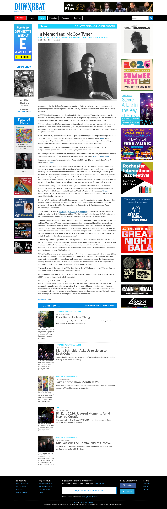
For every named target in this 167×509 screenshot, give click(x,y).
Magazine (53, 18)
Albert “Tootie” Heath (90, 38)
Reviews (77, 18)
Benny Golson (75, 38)
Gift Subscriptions (21, 486)
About (76, 502)
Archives (65, 18)
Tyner (102, 138)
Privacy (91, 502)
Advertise (146, 483)
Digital (24, 111)
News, (40, 38)
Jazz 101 (146, 489)
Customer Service (45, 489)
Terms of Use (83, 502)
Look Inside (24, 105)
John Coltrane (61, 38)
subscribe (20, 18)
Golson (105, 191)
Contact (146, 486)
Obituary (104, 38)
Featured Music (24, 121)
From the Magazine (73, 312)
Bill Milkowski (44, 40)
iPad (29, 111)
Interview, (60, 312)
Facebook (128, 485)
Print (18, 111)
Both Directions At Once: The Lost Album (73, 211)
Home (32, 18)
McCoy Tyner (48, 38)
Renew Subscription (45, 486)
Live (57, 408)
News (42, 18)
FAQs (41, 492)
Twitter (127, 491)
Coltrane (52, 163)
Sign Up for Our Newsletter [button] (89, 490)
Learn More (99, 483)
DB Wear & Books (21, 492)
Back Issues (19, 489)
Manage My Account (45, 483)
